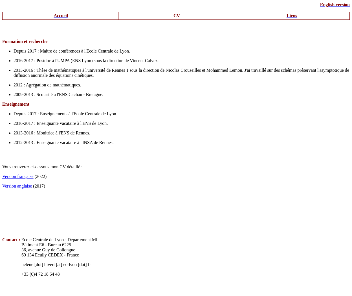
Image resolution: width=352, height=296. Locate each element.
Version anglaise (17, 186)
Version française (18, 176)
